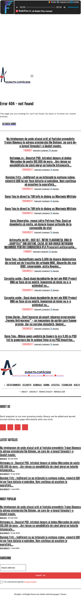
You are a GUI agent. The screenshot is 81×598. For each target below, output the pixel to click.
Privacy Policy (30, 582)
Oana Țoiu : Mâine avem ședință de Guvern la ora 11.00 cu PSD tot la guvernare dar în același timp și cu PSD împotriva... (40, 338)
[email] (13, 567)
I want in (40, 575)
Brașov (28, 150)
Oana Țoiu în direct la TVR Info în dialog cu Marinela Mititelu (40, 196)
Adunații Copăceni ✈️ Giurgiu (45, 150)
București (27, 169)
